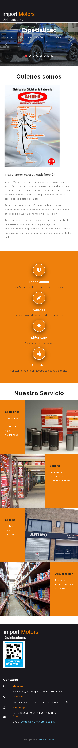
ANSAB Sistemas (47, 740)
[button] (6, 33)
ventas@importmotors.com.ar (38, 721)
